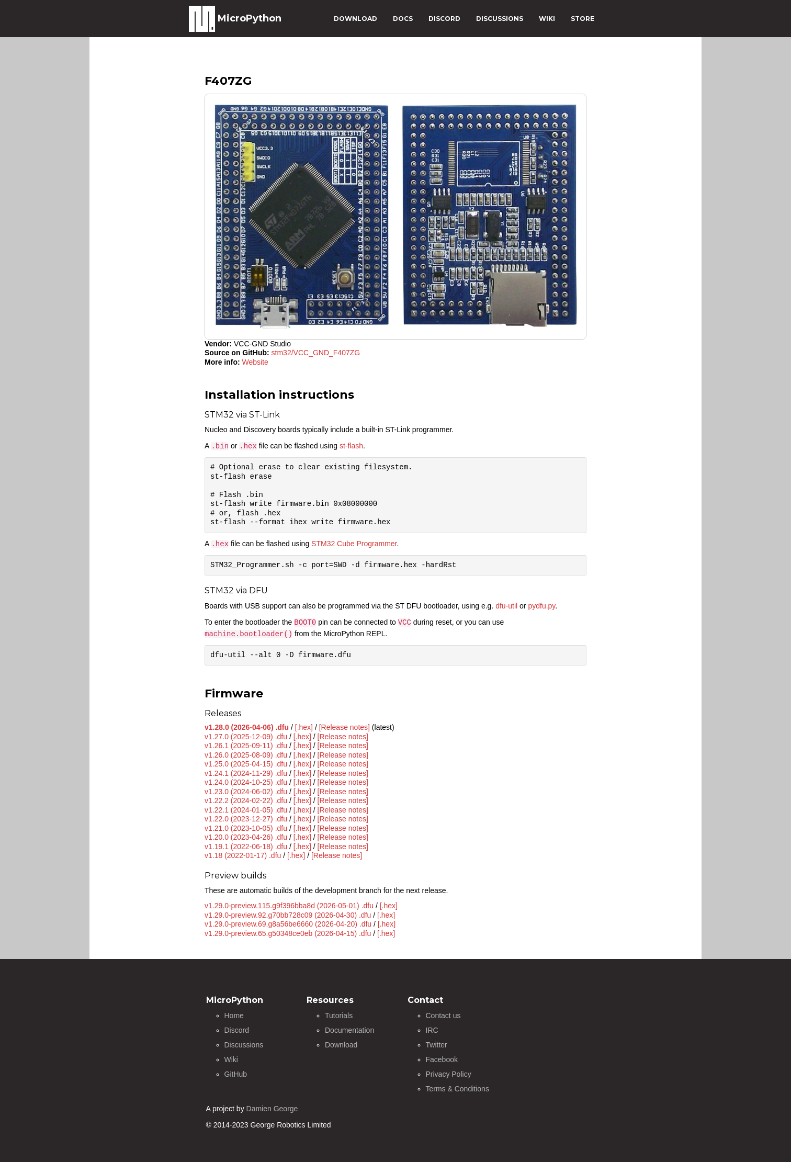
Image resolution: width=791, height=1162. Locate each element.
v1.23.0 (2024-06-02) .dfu (246, 791)
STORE (582, 18)
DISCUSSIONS (499, 18)
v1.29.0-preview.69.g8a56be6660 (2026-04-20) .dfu (288, 924)
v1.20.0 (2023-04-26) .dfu (246, 837)
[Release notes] (344, 727)
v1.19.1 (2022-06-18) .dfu (246, 846)
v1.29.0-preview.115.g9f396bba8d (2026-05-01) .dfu (289, 905)
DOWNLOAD (355, 18)
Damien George (272, 1108)
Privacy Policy (448, 1074)
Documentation (349, 1030)
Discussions (244, 1045)
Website (255, 362)
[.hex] (304, 727)
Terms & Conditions (457, 1089)
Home (234, 1015)
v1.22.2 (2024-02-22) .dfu (246, 800)
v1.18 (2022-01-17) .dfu (243, 855)
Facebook (442, 1059)
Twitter (436, 1045)
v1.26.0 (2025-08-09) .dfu (246, 755)
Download (341, 1045)
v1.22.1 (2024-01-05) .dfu (246, 810)
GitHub (235, 1074)
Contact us (443, 1015)
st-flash (351, 446)
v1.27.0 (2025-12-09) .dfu (246, 736)
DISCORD (444, 18)
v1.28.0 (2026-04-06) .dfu (247, 727)
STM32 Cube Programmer (354, 543)
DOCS (403, 18)
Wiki (231, 1059)
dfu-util (506, 606)
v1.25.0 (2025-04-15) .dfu (246, 764)
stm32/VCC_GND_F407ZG (316, 352)
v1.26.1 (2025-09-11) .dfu (246, 745)
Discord (236, 1030)
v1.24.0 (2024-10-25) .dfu (246, 782)
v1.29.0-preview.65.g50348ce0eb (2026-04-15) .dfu (288, 933)
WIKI (547, 18)
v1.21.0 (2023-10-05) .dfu (246, 828)
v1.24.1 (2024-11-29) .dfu (246, 773)
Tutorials (339, 1015)
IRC (432, 1030)
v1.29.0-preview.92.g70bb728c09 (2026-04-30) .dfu (288, 915)
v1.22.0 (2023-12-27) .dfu (246, 819)
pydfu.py (541, 606)
